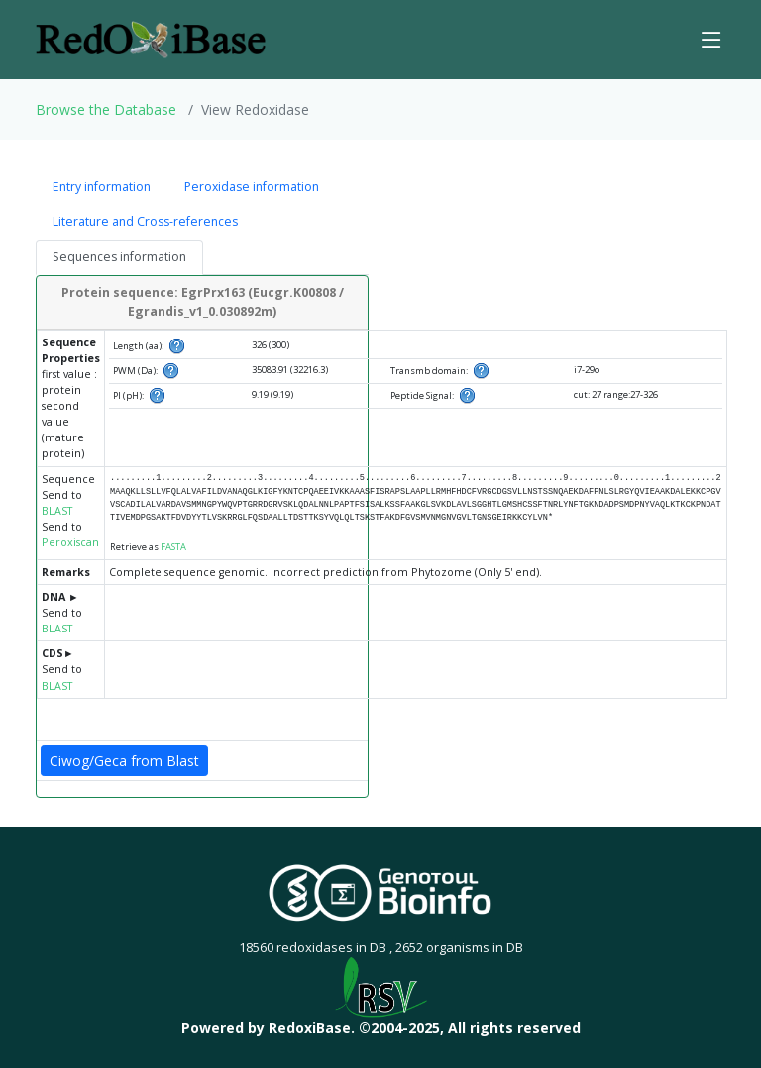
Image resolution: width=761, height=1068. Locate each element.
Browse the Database (106, 109)
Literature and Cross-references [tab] (145, 221)
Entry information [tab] (102, 186)
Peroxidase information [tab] (251, 186)
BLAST (57, 511)
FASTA (173, 546)
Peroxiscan (70, 542)
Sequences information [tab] (119, 256)
